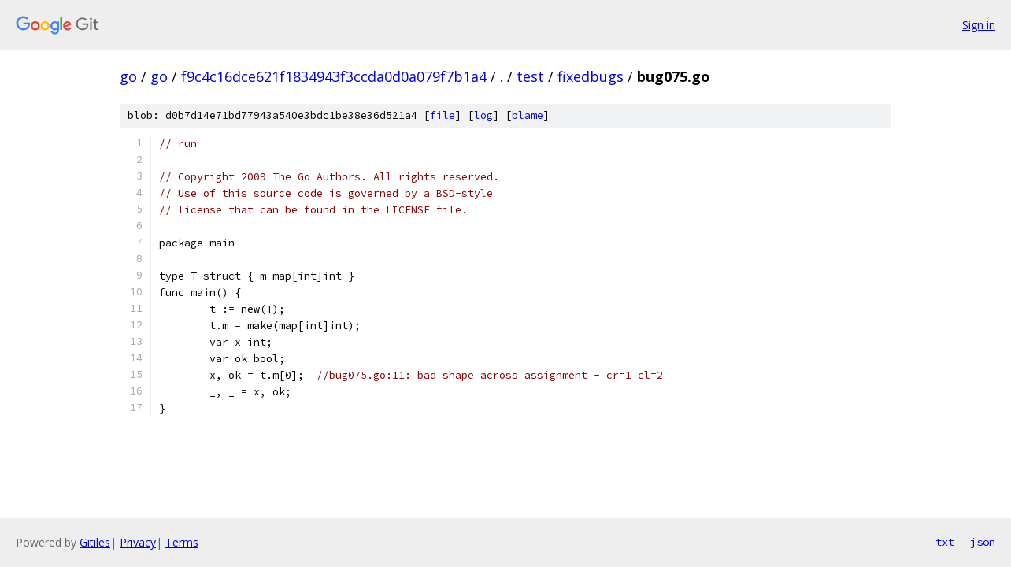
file (442, 115)
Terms (181, 542)
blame (527, 115)
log (483, 115)
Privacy (138, 542)
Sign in (978, 24)
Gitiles (95, 542)
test (530, 76)
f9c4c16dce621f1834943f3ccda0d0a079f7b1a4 (334, 76)
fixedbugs (590, 76)
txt (944, 542)
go (128, 76)
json (982, 542)
